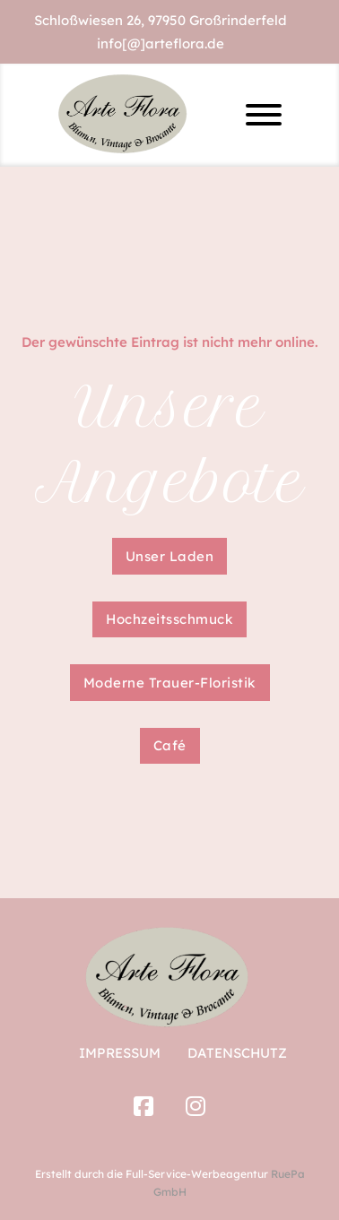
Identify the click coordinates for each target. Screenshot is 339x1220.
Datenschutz (237, 1052)
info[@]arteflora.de (160, 43)
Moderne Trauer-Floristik (169, 682)
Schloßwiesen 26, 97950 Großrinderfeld (160, 20)
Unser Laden (170, 556)
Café (170, 745)
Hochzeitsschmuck (169, 618)
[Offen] (264, 114)
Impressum (120, 1052)
